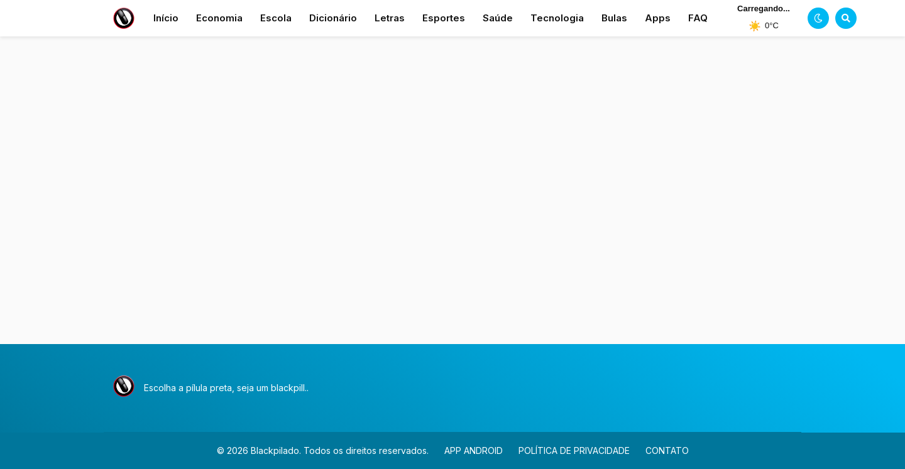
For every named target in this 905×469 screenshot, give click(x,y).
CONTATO (667, 450)
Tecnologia (557, 18)
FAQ (698, 18)
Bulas (614, 18)
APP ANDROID (473, 450)
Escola (276, 18)
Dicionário (333, 18)
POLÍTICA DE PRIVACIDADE (574, 450)
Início (165, 18)
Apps (658, 18)
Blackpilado (275, 450)
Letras (390, 18)
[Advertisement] (452, 200)
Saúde (498, 18)
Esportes (443, 18)
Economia (219, 18)
